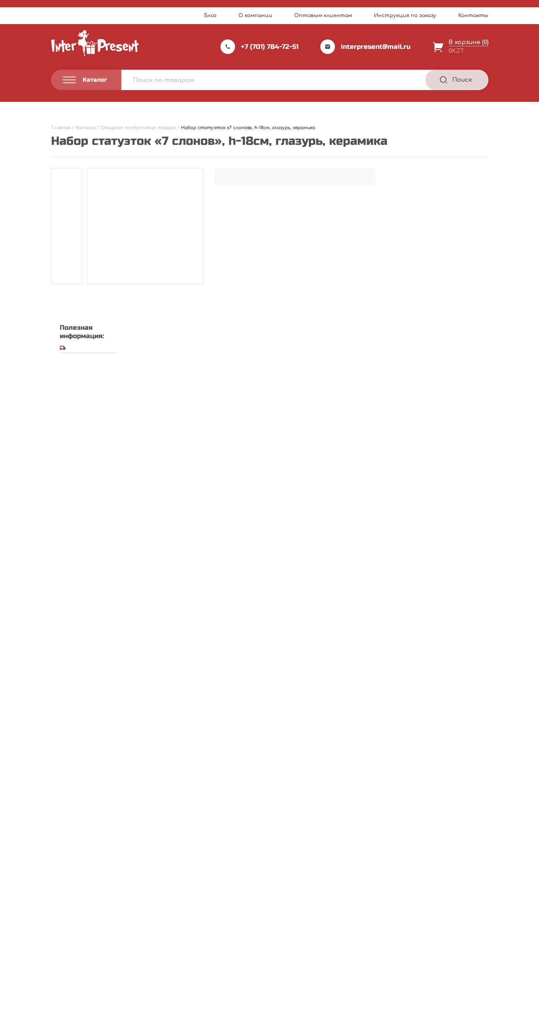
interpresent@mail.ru (365, 46)
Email (61, 578)
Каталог (290, 932)
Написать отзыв (339, 344)
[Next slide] (481, 699)
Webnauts (277, 1012)
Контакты (473, 15)
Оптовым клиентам (323, 15)
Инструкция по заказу (405, 15)
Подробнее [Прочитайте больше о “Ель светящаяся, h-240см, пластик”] (92, 851)
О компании (255, 15)
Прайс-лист (218, 932)
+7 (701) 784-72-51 (259, 46)
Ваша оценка (74, 462)
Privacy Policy (292, 1028)
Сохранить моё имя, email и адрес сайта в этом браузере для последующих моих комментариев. (217, 612)
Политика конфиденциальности (90, 991)
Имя (59, 544)
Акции (210, 961)
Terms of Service (332, 1028)
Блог (210, 15)
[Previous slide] (462, 699)
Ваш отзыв (72, 475)
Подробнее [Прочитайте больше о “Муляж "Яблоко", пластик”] (241, 851)
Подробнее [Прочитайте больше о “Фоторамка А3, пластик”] (390, 851)
